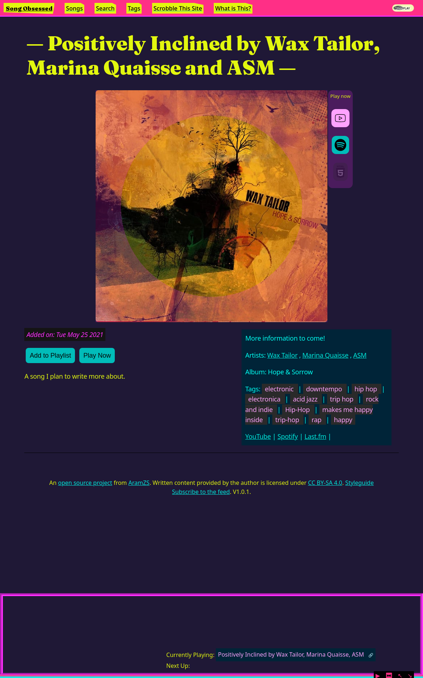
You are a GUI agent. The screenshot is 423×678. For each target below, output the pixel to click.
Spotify (287, 436)
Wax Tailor (282, 355)
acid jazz (305, 399)
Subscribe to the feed (201, 492)
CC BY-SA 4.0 (325, 483)
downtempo (324, 388)
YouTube (258, 436)
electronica (264, 399)
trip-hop (287, 419)
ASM (360, 355)
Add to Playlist (50, 355)
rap (316, 419)
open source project (85, 483)
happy (343, 419)
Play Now (97, 355)
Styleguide (359, 483)
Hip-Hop (297, 409)
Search (105, 8)
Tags (134, 8)
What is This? (233, 8)
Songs (74, 8)
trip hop (341, 399)
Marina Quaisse (325, 355)
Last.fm (315, 436)
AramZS (139, 483)
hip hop (366, 388)
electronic (279, 388)
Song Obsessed (29, 8)
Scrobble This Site (178, 8)
